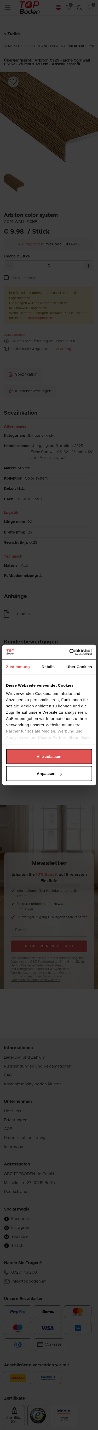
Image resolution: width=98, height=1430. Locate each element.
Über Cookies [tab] (79, 666)
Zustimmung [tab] (18, 666)
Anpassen (49, 773)
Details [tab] (48, 666)
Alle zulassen (49, 756)
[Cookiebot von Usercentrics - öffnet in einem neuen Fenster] (70, 652)
